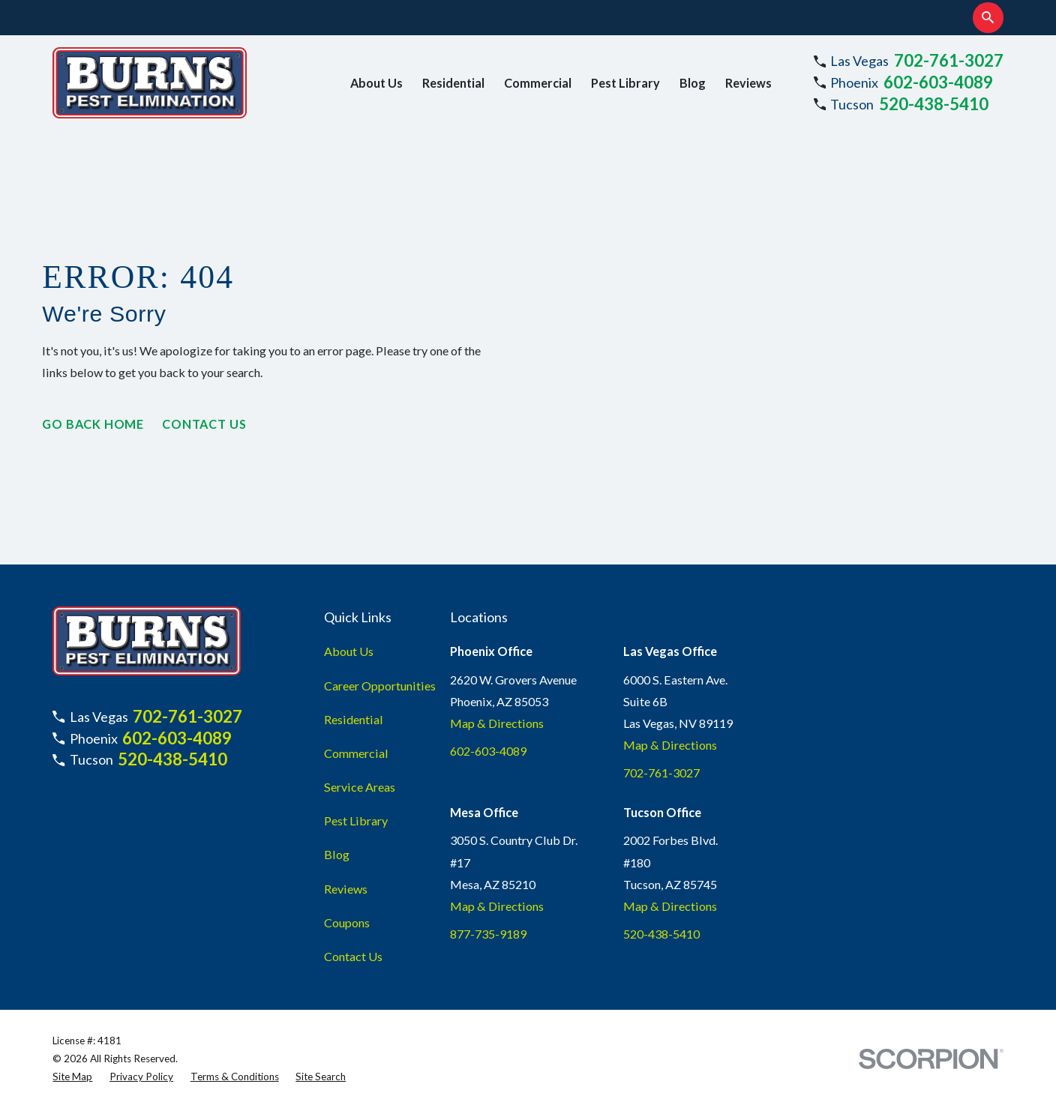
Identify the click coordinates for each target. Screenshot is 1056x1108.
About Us (349, 651)
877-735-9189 (488, 934)
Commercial (356, 753)
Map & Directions (497, 723)
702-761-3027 (949, 60)
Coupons (347, 922)
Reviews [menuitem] (748, 83)
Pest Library (356, 820)
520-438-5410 (933, 104)
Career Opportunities (380, 685)
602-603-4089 (938, 82)
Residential (353, 719)
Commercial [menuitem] (538, 83)
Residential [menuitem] (453, 83)
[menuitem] (72, 1077)
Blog (337, 854)
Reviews (346, 889)
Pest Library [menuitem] (625, 83)
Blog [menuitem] (693, 83)
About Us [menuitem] (376, 83)
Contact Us (204, 424)
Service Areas (359, 787)
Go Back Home (93, 424)
